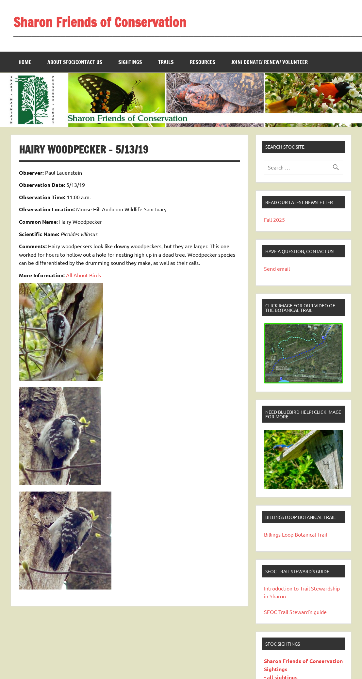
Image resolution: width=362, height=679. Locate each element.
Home (25, 62)
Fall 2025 (274, 219)
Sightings (130, 62)
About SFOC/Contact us (74, 62)
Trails (166, 62)
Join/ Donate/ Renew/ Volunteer (269, 62)
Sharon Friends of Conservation (99, 22)
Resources (202, 62)
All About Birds (83, 275)
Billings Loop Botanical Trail (295, 534)
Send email (277, 268)
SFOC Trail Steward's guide (295, 611)
